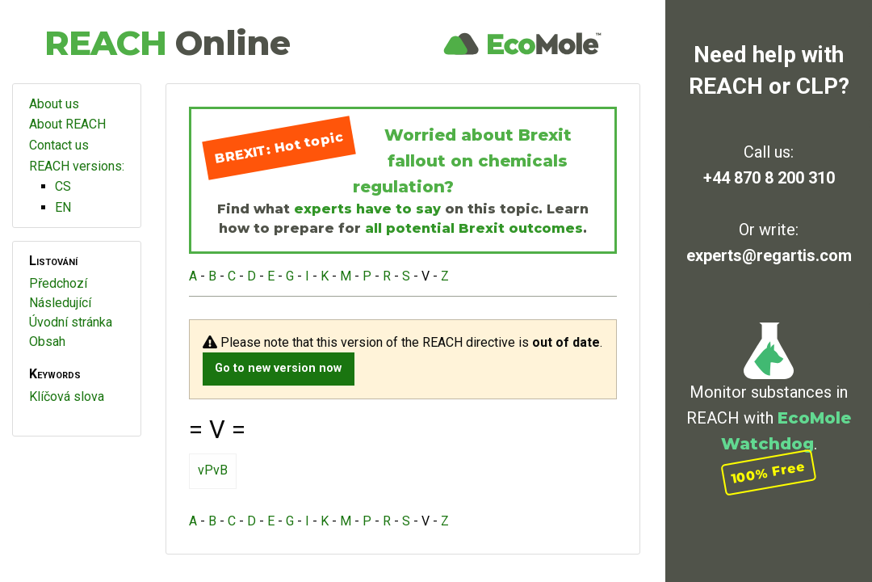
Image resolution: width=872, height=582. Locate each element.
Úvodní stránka (70, 322)
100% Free (768, 472)
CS (63, 186)
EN (63, 207)
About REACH (67, 124)
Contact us (59, 145)
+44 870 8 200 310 (769, 178)
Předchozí (58, 283)
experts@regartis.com (769, 255)
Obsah (47, 341)
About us (54, 104)
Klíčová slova (66, 396)
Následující (60, 302)
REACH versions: (76, 166)
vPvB (213, 470)
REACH (167, 43)
